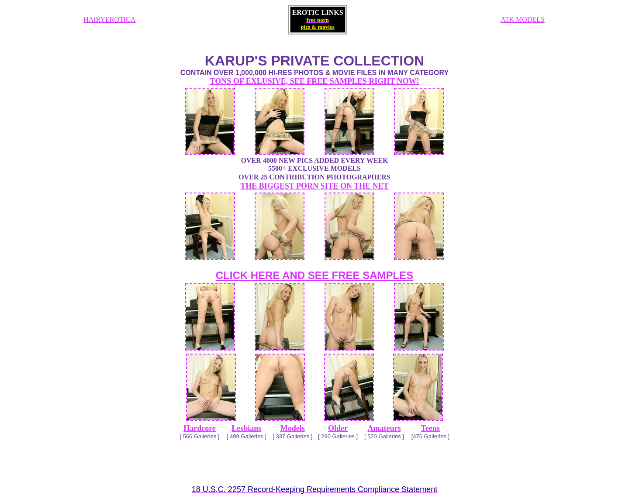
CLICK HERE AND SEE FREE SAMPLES (315, 275)
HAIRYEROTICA (109, 19)
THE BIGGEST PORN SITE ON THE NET (314, 186)
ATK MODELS (523, 19)
